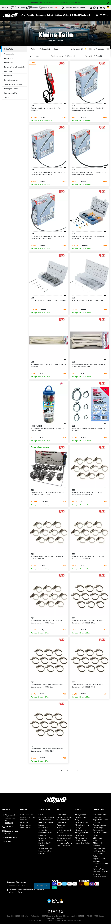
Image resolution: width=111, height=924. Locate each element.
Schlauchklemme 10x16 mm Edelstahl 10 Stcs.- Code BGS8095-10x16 (47, 558)
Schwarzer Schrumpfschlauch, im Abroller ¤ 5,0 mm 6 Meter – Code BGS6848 (89, 173)
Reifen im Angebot (99, 869)
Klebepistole (8, 58)
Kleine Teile (63, 30)
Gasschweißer (9, 54)
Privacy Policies (80, 815)
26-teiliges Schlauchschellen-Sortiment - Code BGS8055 (88, 429)
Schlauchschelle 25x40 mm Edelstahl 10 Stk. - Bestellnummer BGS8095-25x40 (47, 686)
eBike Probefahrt (44, 820)
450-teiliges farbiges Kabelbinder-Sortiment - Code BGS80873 (47, 429)
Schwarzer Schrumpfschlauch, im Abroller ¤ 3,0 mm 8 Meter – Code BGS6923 (48, 173)
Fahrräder (30, 15)
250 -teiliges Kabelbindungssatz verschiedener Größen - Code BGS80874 (88, 365)
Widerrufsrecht (62, 841)
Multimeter (8, 71)
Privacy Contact (80, 830)
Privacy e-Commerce (82, 822)
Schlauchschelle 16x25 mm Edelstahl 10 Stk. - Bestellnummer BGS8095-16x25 (47, 622)
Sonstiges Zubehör (11, 89)
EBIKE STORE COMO (27, 815)
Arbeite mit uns (25, 828)
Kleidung (58, 15)
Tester (6, 97)
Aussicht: (88, 56)
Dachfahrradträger (99, 830)
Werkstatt (67, 15)
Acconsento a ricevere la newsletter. (27, 891)
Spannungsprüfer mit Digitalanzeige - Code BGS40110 (46, 109)
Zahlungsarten (62, 822)
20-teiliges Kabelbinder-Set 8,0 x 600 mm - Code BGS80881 (48, 365)
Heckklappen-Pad (99, 851)
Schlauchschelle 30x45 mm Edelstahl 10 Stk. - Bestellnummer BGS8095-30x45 (88, 686)
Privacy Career (80, 835)
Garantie (41, 846)
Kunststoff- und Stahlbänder (14, 67)
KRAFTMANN (36, 426)
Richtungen (9, 823)
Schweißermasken (11, 80)
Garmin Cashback (99, 848)
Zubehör (50, 15)
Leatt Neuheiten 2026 (101, 864)
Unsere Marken (25, 825)
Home (46, 30)
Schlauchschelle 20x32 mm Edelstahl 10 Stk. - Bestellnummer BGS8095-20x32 (88, 622)
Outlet (95, 866)
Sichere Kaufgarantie (64, 838)
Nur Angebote (98, 49)
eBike (23, 15)
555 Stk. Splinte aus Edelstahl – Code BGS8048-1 (48, 300)
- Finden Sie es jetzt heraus (69, 3)
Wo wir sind (24, 822)
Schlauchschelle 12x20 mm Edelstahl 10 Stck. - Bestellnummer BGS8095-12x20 (88, 558)
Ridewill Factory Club (27, 817)
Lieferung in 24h (77, 49)
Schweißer (8, 76)
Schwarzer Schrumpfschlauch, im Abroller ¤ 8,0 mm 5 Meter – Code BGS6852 (48, 237)
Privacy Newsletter (81, 833)
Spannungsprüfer (10, 93)
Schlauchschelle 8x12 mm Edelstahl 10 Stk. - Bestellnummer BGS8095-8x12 (87, 494)
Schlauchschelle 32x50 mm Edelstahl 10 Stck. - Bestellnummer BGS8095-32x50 (47, 750)
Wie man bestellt (63, 820)
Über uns (23, 820)
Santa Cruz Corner (99, 877)
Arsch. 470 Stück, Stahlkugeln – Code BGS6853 (88, 300)
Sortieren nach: (57, 56)
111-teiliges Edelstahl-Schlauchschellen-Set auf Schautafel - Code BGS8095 (47, 494)
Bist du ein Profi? (44, 843)
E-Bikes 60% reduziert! (81, 15)
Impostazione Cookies (82, 843)
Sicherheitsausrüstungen (13, 84)
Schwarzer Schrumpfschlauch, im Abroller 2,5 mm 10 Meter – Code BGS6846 (88, 109)
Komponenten (41, 15)
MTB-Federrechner (45, 848)
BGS (32, 106)
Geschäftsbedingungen (65, 835)
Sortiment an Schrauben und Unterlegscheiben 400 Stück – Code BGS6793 (88, 237)
